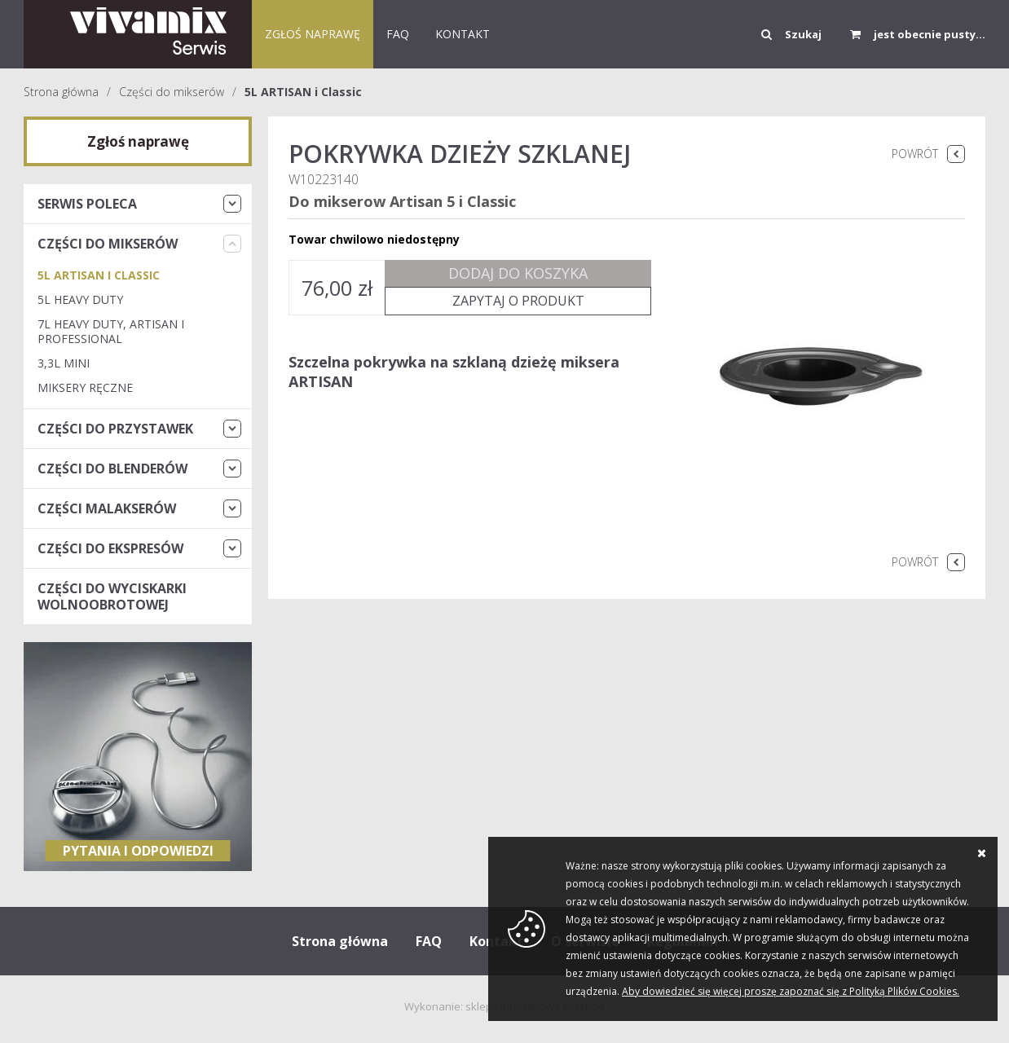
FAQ (397, 34)
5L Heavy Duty (80, 299)
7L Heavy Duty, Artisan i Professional (110, 331)
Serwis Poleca (87, 204)
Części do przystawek (115, 429)
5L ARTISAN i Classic (303, 91)
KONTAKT (462, 34)
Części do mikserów (171, 91)
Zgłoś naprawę (312, 34)
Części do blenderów (112, 468)
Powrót (915, 153)
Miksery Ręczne (85, 387)
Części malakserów (106, 508)
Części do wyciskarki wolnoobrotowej (112, 596)
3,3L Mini (63, 363)
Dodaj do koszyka (518, 273)
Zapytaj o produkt (518, 301)
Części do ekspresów (110, 548)
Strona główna (61, 91)
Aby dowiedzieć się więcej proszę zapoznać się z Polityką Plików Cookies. (790, 991)
